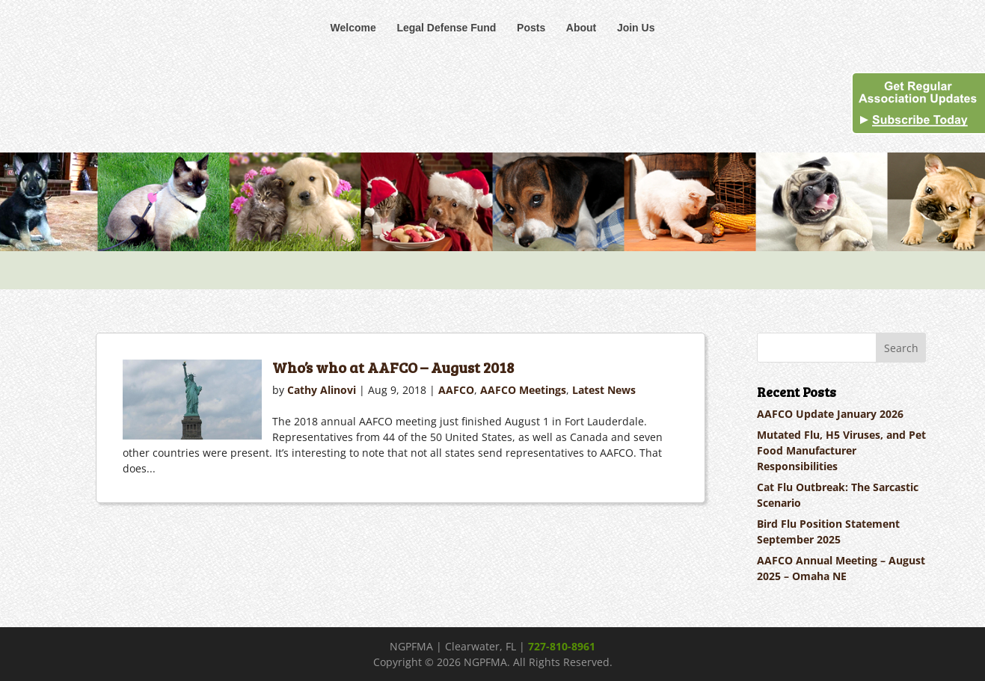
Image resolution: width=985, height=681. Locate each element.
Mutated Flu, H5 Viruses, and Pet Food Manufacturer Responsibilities (841, 450)
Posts (531, 28)
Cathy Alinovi (321, 390)
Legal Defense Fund (446, 28)
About (581, 28)
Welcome (353, 28)
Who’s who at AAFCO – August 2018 (393, 367)
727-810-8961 (561, 646)
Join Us (636, 28)
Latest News (604, 390)
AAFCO (456, 390)
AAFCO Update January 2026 (830, 414)
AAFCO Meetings (523, 390)
